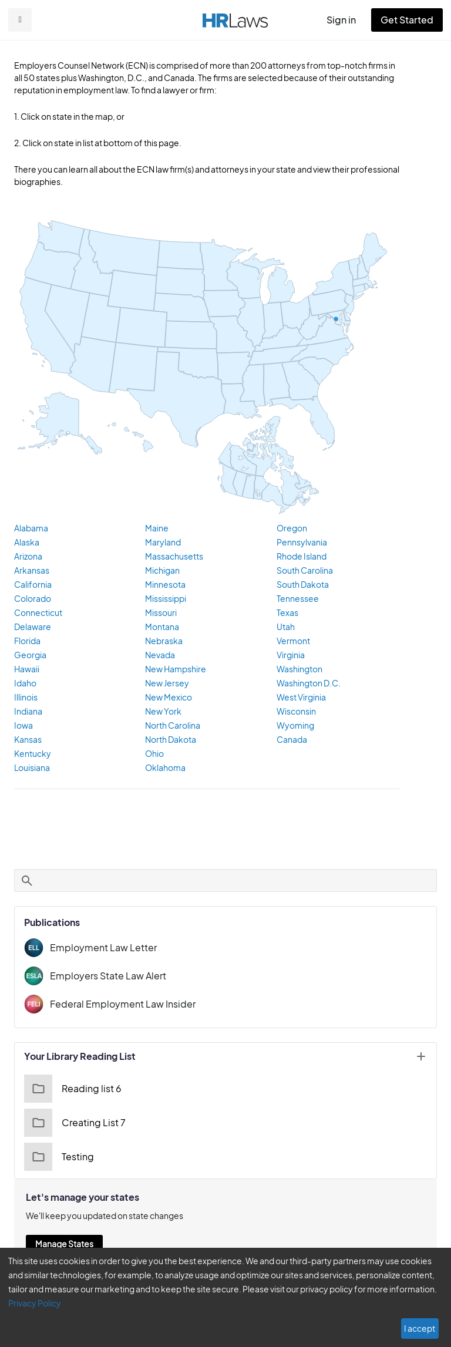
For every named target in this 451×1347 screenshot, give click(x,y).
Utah (285, 627)
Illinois (25, 697)
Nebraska (162, 641)
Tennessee (297, 599)
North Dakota (169, 740)
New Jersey (166, 683)
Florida (26, 641)
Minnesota (164, 585)
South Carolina (304, 570)
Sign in (346, 20)
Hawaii (26, 669)
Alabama (30, 528)
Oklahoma (164, 768)
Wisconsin (295, 711)
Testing (58, 1157)
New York (162, 711)
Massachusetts (172, 556)
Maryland (162, 542)
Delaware (31, 627)
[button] (20, 20)
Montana (161, 627)
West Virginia (301, 697)
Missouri (160, 613)
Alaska (26, 542)
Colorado (31, 599)
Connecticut (36, 613)
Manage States (64, 1244)
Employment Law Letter (99, 948)
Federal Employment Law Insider (118, 1004)
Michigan (161, 570)
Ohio (154, 754)
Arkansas (31, 570)
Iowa (23, 725)
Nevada (159, 655)
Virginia (290, 655)
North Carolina (171, 725)
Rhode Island (301, 556)
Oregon (290, 528)
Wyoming (294, 725)
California (31, 585)
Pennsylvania (301, 542)
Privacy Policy (411, 1303)
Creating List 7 (73, 1123)
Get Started (409, 20)
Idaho (24, 683)
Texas (287, 613)
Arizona (28, 556)
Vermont (292, 641)
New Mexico (167, 697)
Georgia (28, 655)
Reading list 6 (71, 1089)
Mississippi (165, 599)
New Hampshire (174, 669)
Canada (291, 740)
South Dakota (302, 585)
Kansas (28, 740)
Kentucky (31, 754)
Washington (298, 669)
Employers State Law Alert (105, 976)
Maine (156, 528)
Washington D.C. (307, 683)
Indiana (27, 711)
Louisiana (31, 768)
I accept (420, 1328)
